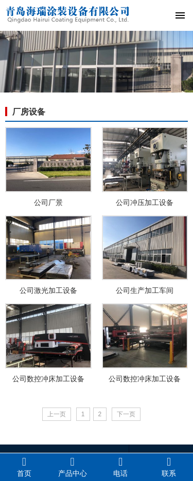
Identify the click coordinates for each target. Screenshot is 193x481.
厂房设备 (28, 111)
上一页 (56, 414)
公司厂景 (48, 202)
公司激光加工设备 (48, 290)
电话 (121, 466)
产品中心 (72, 466)
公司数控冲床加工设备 (48, 379)
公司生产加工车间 (144, 290)
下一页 (126, 414)
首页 (24, 466)
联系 (169, 466)
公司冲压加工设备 (144, 202)
